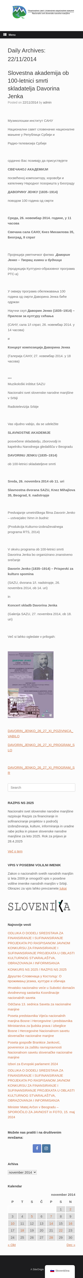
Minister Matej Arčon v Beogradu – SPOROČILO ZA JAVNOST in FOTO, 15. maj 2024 (41, 1112)
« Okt (12, 1245)
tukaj (63, 888)
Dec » (71, 1245)
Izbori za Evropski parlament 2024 (33, 1064)
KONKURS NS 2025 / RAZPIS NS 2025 (37, 969)
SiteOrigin (38, 1269)
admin (47, 102)
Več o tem (15, 851)
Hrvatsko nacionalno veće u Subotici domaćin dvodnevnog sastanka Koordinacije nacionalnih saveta (41, 993)
